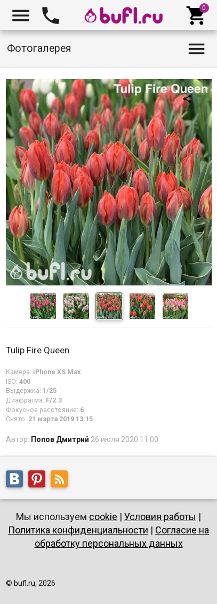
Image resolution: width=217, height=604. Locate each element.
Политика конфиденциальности (78, 530)
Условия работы (160, 516)
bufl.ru (24, 583)
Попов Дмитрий (60, 439)
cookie (103, 516)
